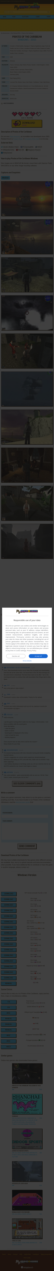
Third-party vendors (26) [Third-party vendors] (25, 637)
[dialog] (27, 635)
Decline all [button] (16, 656)
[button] (27, 661)
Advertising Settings (19, 648)
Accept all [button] (38, 656)
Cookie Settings (20, 651)
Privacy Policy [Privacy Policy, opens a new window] (31, 651)
